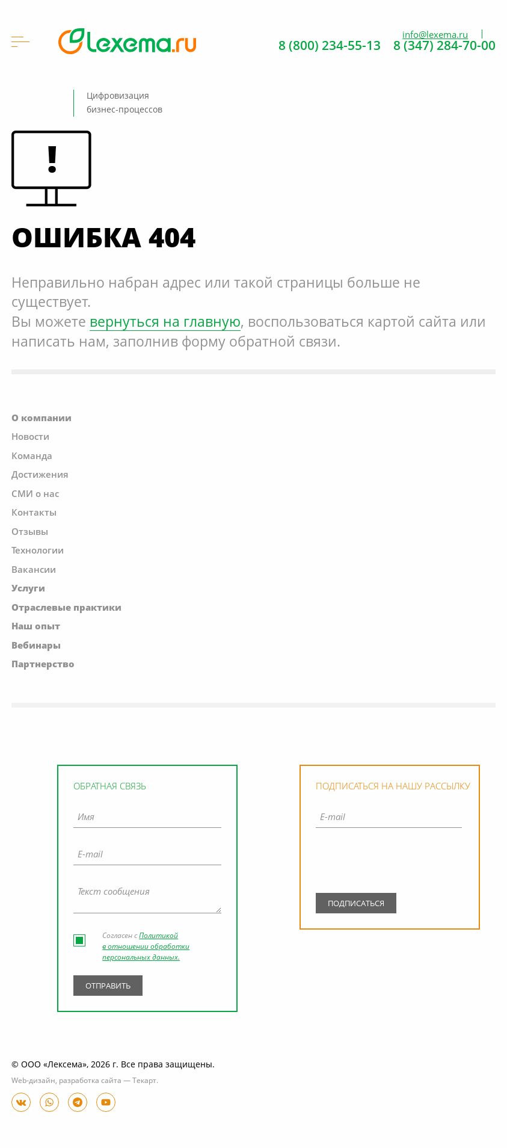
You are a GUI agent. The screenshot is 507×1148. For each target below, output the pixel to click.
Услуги (28, 589)
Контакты (34, 513)
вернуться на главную (165, 323)
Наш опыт (35, 627)
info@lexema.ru (435, 35)
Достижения (40, 475)
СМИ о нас (35, 494)
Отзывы (29, 532)
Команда (31, 456)
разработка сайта (90, 1081)
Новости (30, 437)
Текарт (144, 1081)
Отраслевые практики (66, 608)
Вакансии (33, 570)
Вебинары (36, 646)
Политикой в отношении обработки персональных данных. (145, 947)
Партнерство (43, 665)
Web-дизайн (33, 1081)
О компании (41, 419)
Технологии (37, 551)
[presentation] (389, 863)
